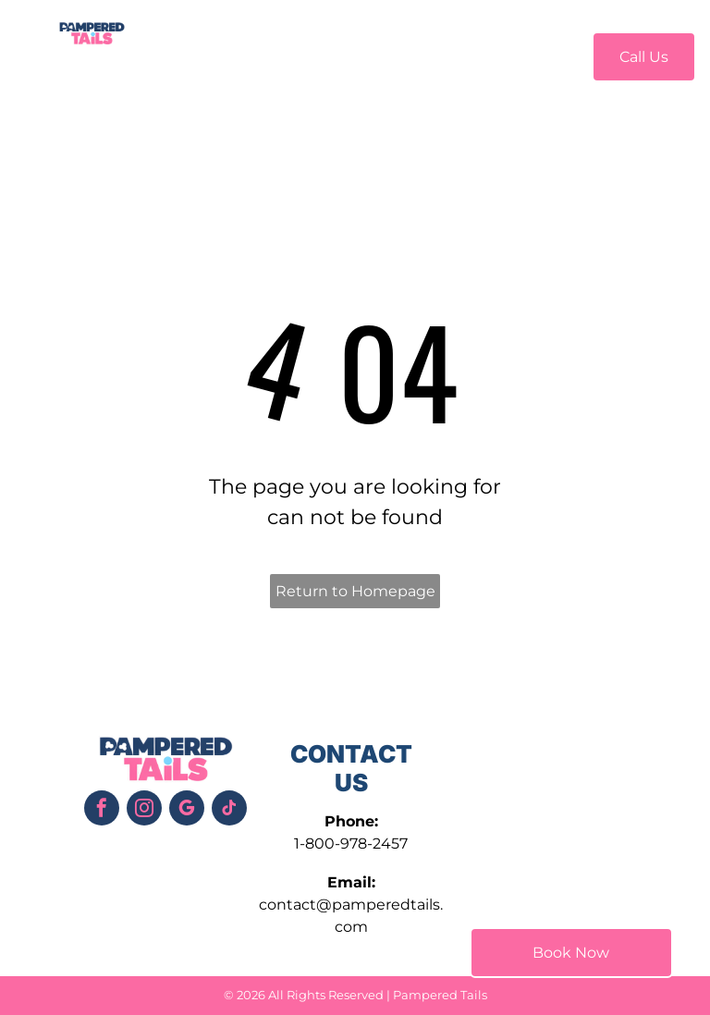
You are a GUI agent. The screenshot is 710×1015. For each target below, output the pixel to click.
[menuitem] (203, 54)
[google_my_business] (186, 810)
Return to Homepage (355, 591)
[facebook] (101, 810)
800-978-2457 (356, 843)
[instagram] (144, 810)
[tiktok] (229, 810)
